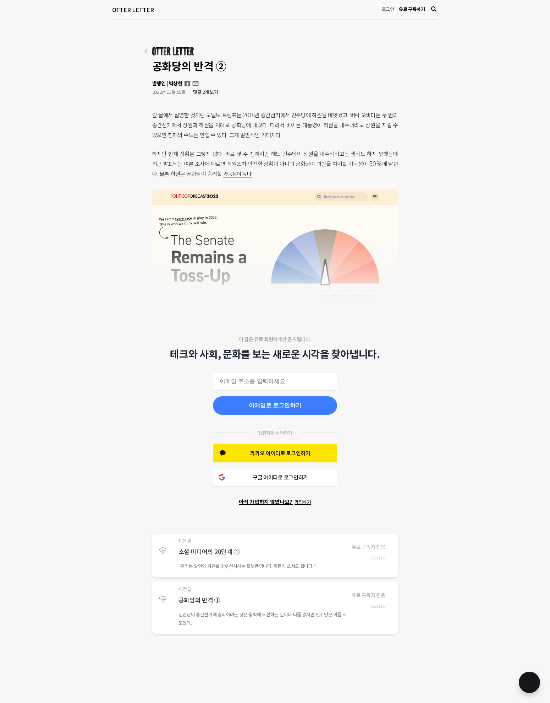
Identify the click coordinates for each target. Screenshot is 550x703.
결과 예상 (306, 306)
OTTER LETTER (133, 9)
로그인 (388, 9)
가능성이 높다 (238, 173)
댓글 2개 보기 (205, 91)
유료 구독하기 (412, 9)
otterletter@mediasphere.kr (195, 83)
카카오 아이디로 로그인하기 (280, 453)
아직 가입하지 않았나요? (275, 501)
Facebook (187, 83)
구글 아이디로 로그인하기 (280, 477)
